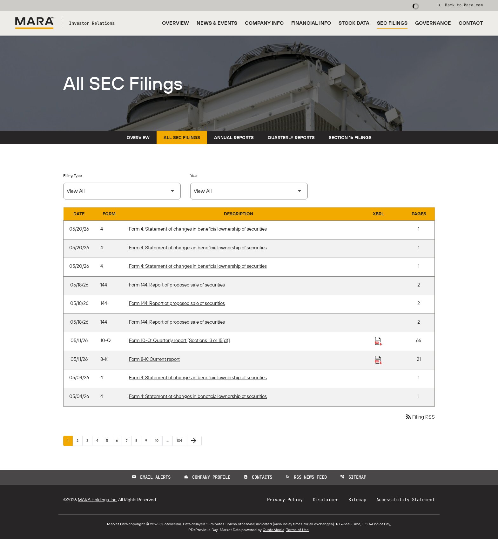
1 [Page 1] (70, 440)
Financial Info (311, 23)
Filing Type (72, 175)
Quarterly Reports (291, 137)
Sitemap (353, 477)
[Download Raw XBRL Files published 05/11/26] (378, 341)
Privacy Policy (285, 499)
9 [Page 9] (148, 440)
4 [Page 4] (99, 440)
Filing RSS (420, 417)
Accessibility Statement (405, 499)
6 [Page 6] (119, 440)
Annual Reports (234, 137)
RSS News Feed (306, 477)
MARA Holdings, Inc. (97, 499)
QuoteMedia (170, 524)
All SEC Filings (182, 137)
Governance (433, 23)
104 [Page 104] (180, 440)
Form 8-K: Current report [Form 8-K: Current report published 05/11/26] (154, 359)
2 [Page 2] (79, 440)
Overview (175, 23)
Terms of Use (297, 529)
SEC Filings (392, 23)
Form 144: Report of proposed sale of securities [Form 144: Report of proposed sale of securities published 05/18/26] (177, 285)
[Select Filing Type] (122, 191)
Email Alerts (151, 477)
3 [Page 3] (89, 440)
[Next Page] (194, 441)
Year (194, 175)
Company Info (264, 23)
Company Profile (207, 477)
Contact (471, 23)
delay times (293, 524)
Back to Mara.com (464, 5)
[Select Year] (249, 191)
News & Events (217, 23)
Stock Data (354, 23)
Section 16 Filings (350, 137)
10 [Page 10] (159, 440)
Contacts (258, 477)
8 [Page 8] (138, 440)
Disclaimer (325, 499)
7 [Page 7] (128, 440)
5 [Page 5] (109, 440)
